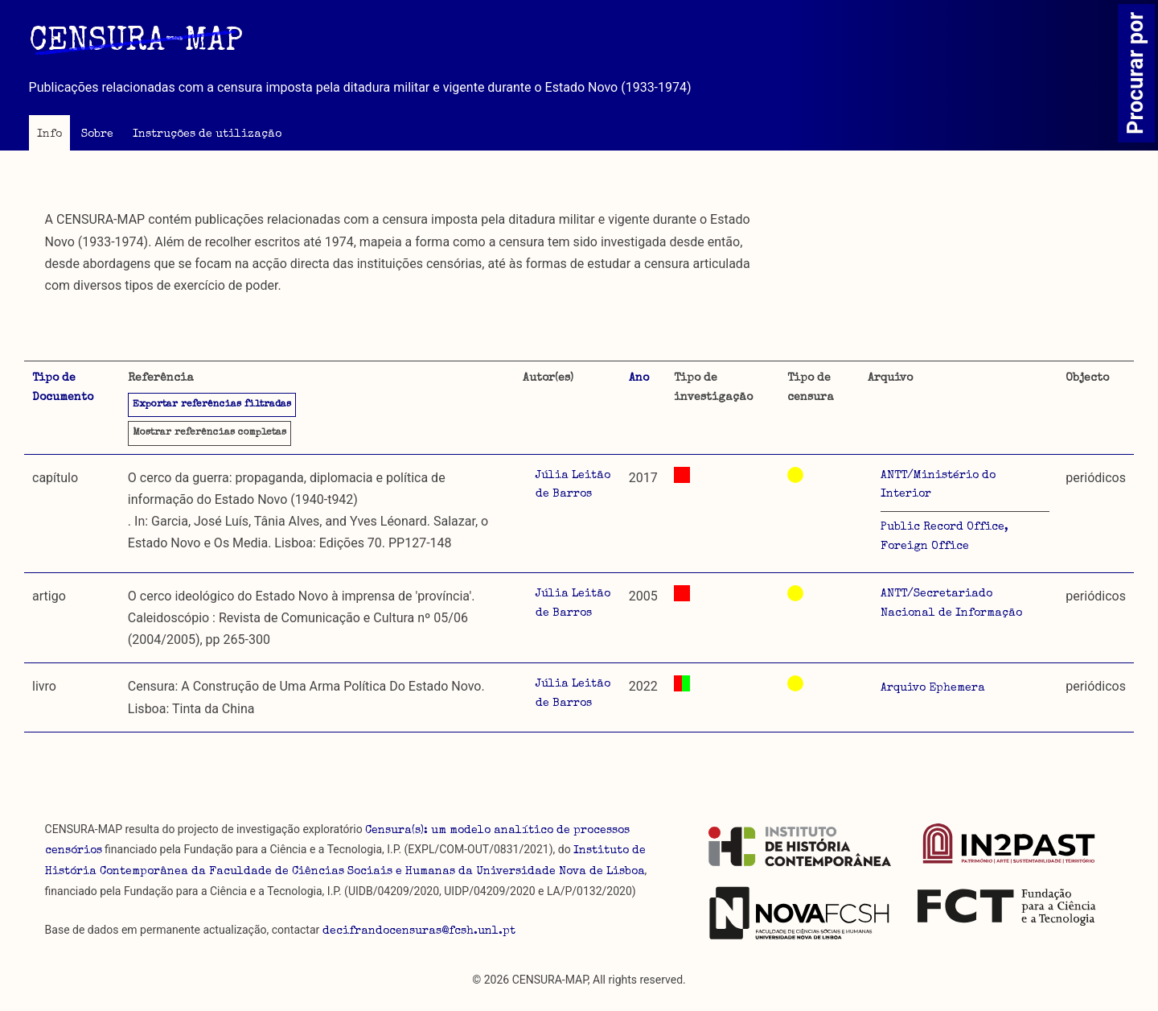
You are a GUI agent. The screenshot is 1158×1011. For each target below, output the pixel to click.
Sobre (97, 134)
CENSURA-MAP (136, 42)
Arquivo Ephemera (933, 688)
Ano (639, 378)
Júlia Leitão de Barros (573, 485)
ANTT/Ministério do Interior (938, 485)
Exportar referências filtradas (212, 405)
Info (49, 134)
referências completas (209, 433)
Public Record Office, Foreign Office (944, 537)
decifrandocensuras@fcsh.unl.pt (418, 931)
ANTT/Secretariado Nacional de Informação (951, 603)
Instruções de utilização (207, 134)
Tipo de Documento (62, 388)
